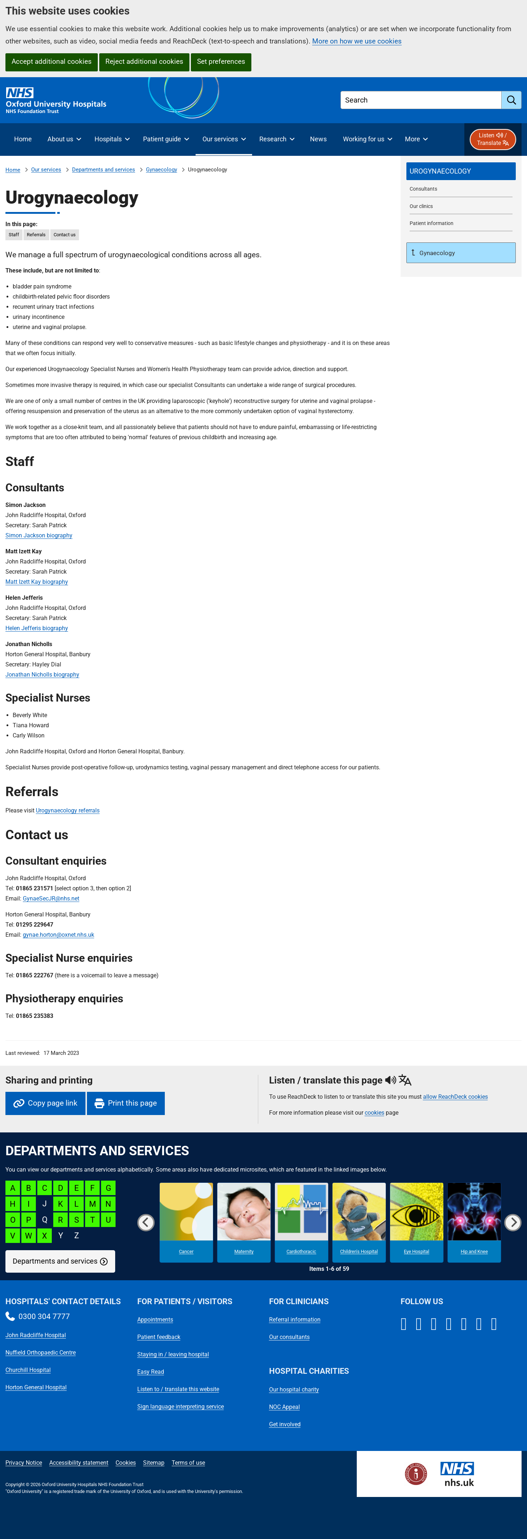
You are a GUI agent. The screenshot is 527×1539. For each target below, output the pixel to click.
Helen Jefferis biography (36, 628)
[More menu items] (416, 139)
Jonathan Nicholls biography (42, 674)
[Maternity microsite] (244, 1222)
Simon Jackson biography (38, 535)
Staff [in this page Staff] (14, 234)
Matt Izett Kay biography (36, 581)
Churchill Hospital (28, 1370)
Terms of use (188, 1462)
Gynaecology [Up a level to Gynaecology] (436, 253)
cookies (374, 1112)
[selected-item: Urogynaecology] (461, 171)
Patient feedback (158, 1337)
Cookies (126, 1462)
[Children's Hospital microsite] (359, 1222)
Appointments (155, 1319)
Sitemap (153, 1462)
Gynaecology (161, 169)
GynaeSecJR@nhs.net (51, 898)
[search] (512, 100)
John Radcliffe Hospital (35, 1335)
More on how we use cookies (357, 41)
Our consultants (289, 1337)
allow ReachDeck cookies (455, 1097)
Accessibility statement (78, 1462)
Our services (46, 169)
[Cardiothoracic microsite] (302, 1222)
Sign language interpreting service (180, 1406)
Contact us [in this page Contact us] (65, 234)
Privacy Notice (23, 1462)
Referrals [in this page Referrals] (36, 234)
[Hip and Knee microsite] (474, 1222)
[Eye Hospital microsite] (417, 1222)
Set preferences (221, 61)
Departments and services (103, 169)
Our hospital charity (294, 1389)
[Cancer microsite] (186, 1222)
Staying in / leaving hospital (173, 1354)
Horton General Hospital (36, 1387)
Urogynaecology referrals (68, 810)
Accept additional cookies (52, 61)
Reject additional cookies (144, 61)
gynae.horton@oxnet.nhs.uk (58, 934)
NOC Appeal (284, 1406)
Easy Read (150, 1371)
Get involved (285, 1424)
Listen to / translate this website (178, 1389)
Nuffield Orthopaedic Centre (40, 1352)
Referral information (295, 1319)
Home (12, 170)
